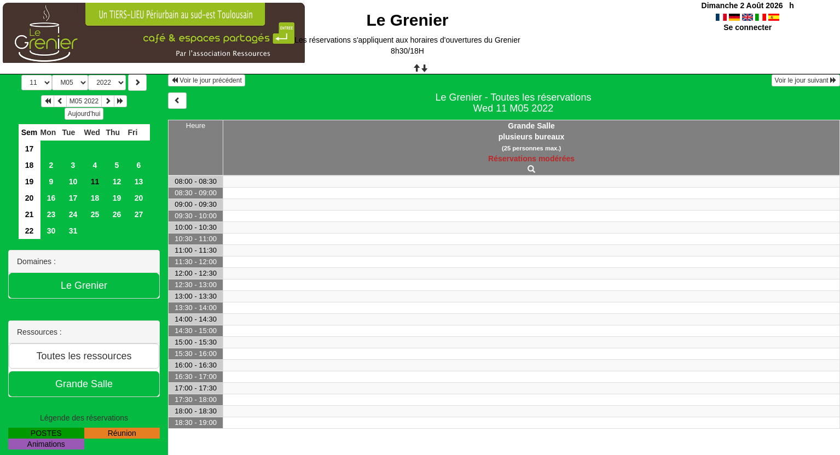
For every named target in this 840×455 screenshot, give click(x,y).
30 (51, 230)
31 (73, 230)
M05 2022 (84, 101)
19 (29, 181)
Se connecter (747, 27)
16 (51, 198)
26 (117, 214)
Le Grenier (407, 20)
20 (29, 198)
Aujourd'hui (84, 114)
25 (95, 214)
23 (51, 214)
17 (29, 148)
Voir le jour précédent (206, 80)
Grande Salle (531, 125)
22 (29, 230)
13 (139, 181)
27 (139, 214)
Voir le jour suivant (806, 80)
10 (73, 181)
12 (117, 181)
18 (29, 165)
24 (73, 214)
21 (29, 214)
